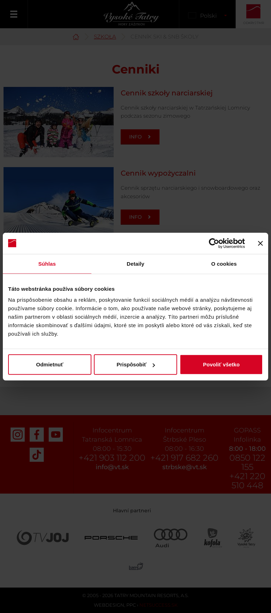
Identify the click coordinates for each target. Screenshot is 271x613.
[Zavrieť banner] (260, 243)
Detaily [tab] (135, 263)
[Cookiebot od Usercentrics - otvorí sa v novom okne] (214, 243)
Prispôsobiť (135, 364)
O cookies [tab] (224, 263)
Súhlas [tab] (47, 263)
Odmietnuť (49, 364)
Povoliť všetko (221, 364)
